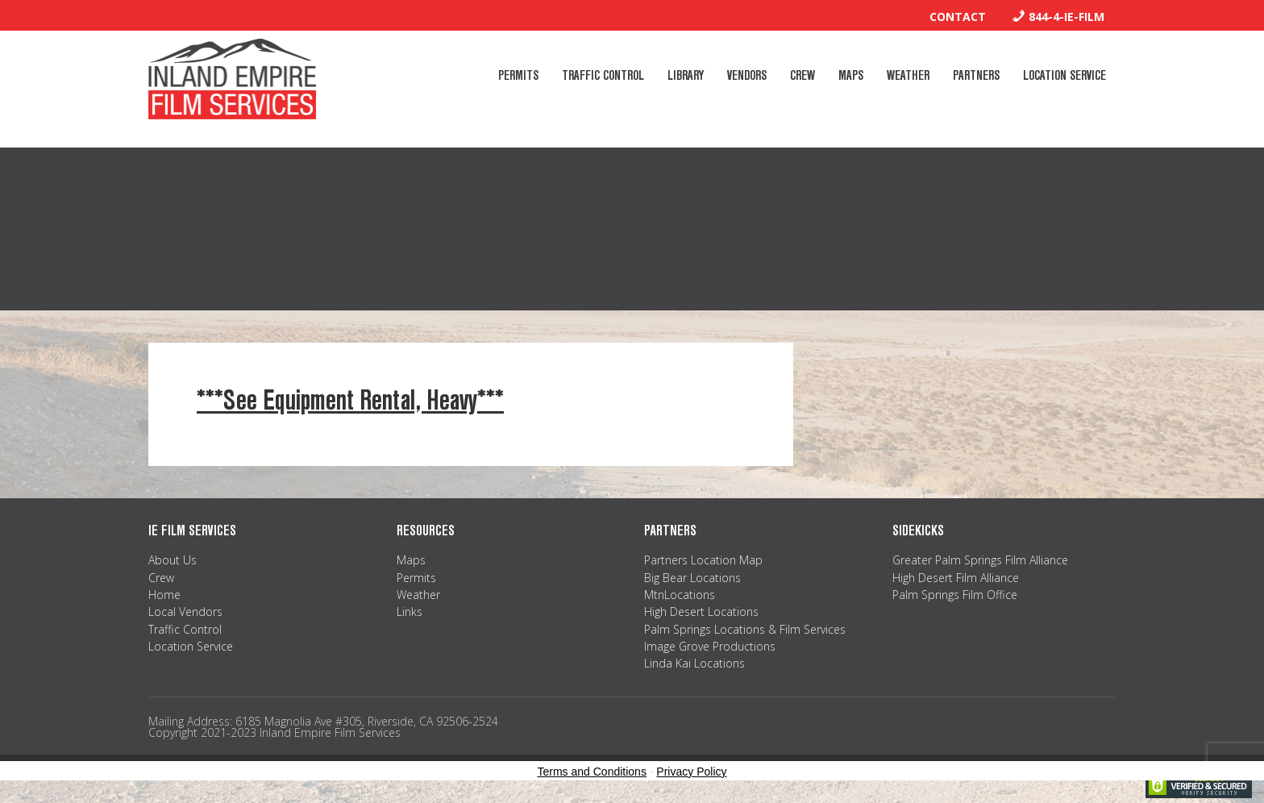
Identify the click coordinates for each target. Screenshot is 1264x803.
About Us (172, 560)
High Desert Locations (701, 611)
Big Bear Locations (692, 577)
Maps (411, 560)
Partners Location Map (703, 560)
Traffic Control (185, 629)
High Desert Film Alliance (955, 577)
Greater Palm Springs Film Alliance (980, 560)
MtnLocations (679, 594)
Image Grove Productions (709, 646)
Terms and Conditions (592, 771)
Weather (418, 594)
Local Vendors (185, 611)
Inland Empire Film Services (232, 79)
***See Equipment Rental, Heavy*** (350, 400)
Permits (416, 577)
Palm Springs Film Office (954, 594)
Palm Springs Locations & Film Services (745, 629)
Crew (161, 577)
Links (409, 611)
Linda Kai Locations (694, 663)
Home (164, 594)
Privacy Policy (691, 771)
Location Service (190, 646)
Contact (957, 16)
